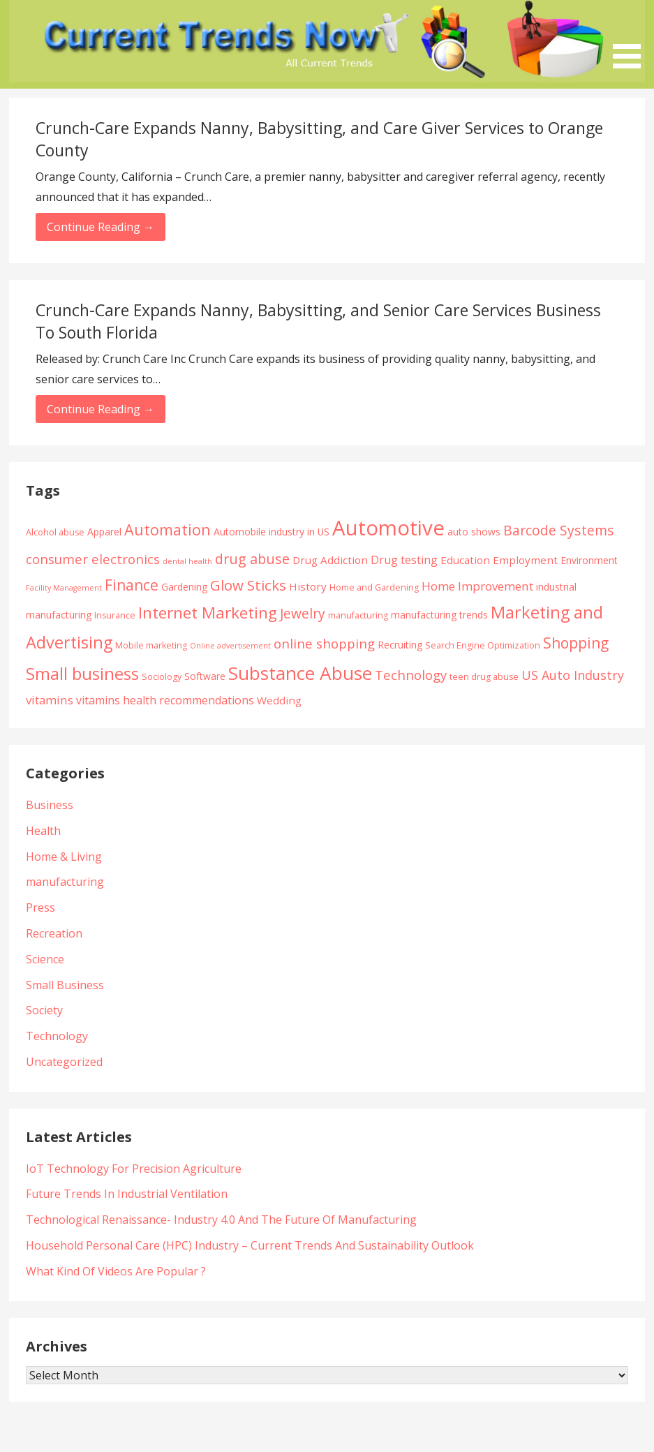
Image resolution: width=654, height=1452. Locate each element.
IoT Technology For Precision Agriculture (133, 1168)
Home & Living (64, 856)
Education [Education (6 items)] (465, 560)
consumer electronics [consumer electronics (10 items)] (93, 559)
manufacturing (65, 881)
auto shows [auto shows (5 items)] (473, 531)
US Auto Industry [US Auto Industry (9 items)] (572, 675)
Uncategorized (64, 1061)
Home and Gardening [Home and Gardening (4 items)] (374, 587)
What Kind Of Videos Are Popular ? (116, 1271)
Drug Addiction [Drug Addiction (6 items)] (330, 560)
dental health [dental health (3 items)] (187, 561)
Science (45, 959)
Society (44, 1010)
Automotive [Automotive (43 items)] (388, 528)
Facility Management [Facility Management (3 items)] (64, 588)
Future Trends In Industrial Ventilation (127, 1193)
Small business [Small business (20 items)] (82, 673)
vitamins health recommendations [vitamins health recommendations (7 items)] (165, 700)
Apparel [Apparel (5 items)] (104, 531)
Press (40, 907)
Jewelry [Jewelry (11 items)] (302, 613)
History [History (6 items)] (308, 586)
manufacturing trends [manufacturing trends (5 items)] (439, 614)
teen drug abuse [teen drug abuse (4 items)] (484, 677)
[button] (631, 36)
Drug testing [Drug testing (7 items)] (404, 560)
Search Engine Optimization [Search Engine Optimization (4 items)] (482, 645)
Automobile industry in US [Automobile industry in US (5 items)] (271, 531)
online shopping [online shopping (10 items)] (324, 643)
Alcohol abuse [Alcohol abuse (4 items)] (55, 532)
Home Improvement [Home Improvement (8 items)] (477, 586)
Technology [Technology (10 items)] (411, 674)
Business (49, 805)
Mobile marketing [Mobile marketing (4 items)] (151, 645)
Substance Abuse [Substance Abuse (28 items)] (300, 673)
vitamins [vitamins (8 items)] (49, 700)
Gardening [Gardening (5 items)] (184, 586)
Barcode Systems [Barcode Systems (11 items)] (558, 530)
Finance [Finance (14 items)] (131, 585)
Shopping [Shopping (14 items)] (576, 642)
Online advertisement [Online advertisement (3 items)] (230, 646)
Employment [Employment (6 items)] (525, 560)
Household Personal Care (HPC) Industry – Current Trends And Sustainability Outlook (250, 1245)
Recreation (54, 933)
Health (43, 830)
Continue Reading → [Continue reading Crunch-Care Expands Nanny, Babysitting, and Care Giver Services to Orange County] (100, 227)
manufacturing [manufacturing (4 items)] (358, 615)
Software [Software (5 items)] (204, 676)
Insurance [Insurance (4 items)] (114, 615)
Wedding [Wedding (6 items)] (279, 700)
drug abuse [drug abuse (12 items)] (252, 558)
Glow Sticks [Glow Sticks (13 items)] (248, 585)
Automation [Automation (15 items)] (167, 529)
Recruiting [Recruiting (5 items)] (400, 644)
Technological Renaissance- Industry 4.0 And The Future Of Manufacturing (221, 1219)
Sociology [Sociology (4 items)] (161, 677)
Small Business (65, 985)
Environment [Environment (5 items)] (589, 560)
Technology (57, 1036)
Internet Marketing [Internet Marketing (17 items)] (207, 612)
